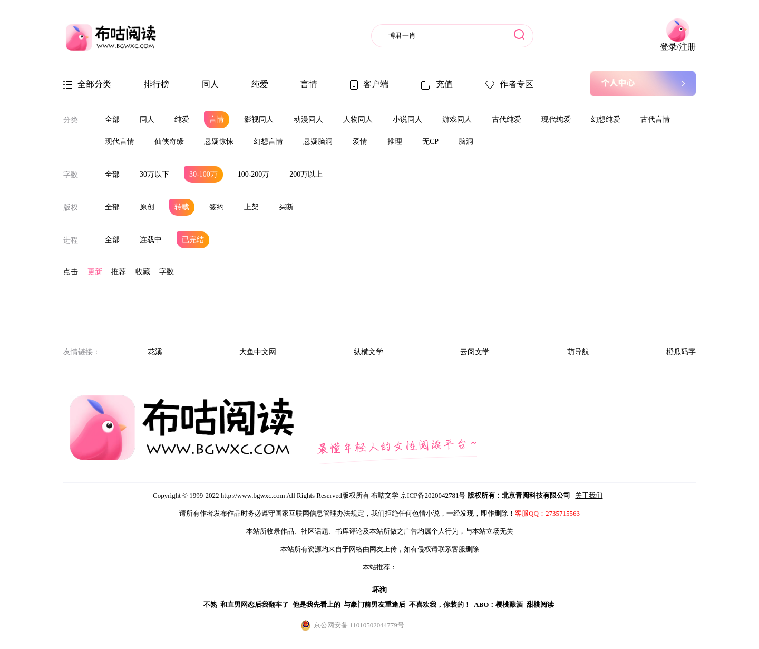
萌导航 (578, 352)
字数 (70, 175)
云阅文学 (475, 352)
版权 (70, 207)
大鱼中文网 (257, 352)
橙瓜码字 (681, 352)
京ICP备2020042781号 (432, 495)
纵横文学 (368, 352)
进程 (70, 240)
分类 (70, 120)
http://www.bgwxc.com (253, 495)
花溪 (155, 352)
